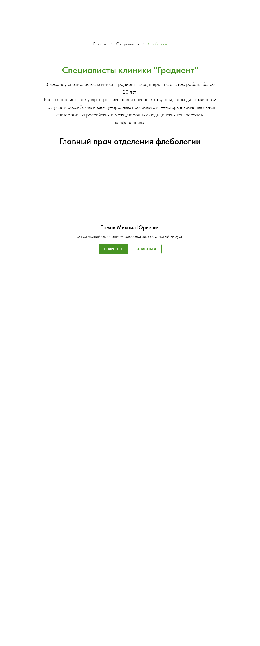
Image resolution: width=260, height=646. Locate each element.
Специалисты (127, 43)
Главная (100, 43)
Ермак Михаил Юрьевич (130, 227)
